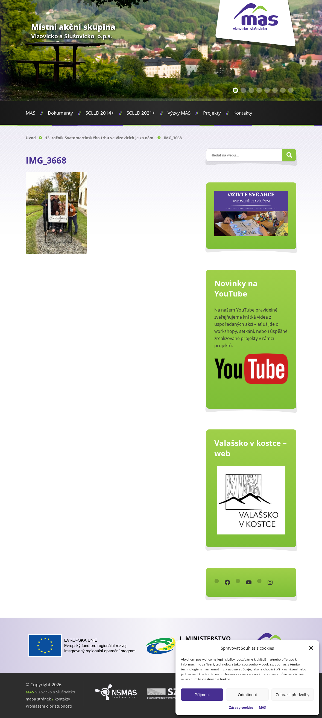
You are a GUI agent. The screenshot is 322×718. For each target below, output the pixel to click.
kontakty (62, 699)
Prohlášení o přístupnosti (49, 706)
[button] (311, 648)
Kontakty (242, 113)
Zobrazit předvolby (292, 694)
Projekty (212, 113)
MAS (262, 707)
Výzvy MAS (179, 113)
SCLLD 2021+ (141, 113)
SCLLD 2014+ (100, 113)
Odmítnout (247, 694)
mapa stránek (38, 699)
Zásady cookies (241, 707)
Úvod (31, 137)
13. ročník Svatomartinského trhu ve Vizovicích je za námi (99, 137)
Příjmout (202, 694)
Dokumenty (60, 113)
